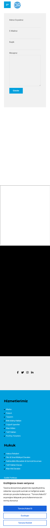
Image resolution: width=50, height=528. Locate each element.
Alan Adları (10, 428)
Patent (9, 413)
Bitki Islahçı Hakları (13, 421)
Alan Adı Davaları (13, 469)
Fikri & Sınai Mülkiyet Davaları (18, 458)
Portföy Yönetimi (13, 436)
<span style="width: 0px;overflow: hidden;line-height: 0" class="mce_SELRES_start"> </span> (25, 215)
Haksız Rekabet (12, 454)
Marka (8, 410)
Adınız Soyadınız (25, 23)
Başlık (25, 45)
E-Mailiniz (25, 34)
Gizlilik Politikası (10, 478)
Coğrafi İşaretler (13, 425)
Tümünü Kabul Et (25, 509)
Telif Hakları (11, 432)
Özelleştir (25, 516)
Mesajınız (25, 69)
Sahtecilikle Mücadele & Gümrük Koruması (23, 461)
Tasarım (9, 417)
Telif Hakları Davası (14, 465)
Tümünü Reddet (25, 523)
